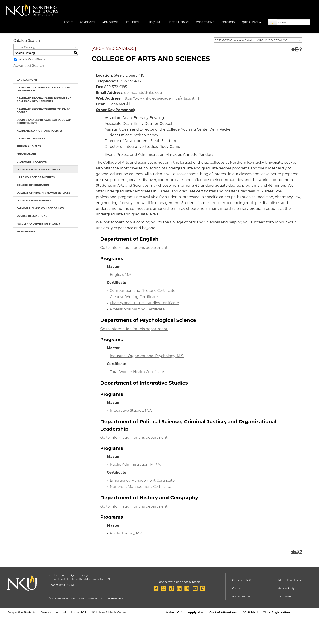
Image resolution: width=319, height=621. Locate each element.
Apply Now (196, 612)
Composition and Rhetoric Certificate (142, 290)
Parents (46, 612)
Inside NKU (78, 612)
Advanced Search (28, 65)
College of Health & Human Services (43, 192)
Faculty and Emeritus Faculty (38, 223)
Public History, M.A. (127, 533)
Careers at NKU (242, 580)
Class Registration (276, 612)
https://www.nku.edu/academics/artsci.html (160, 98)
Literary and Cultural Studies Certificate (144, 303)
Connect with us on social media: (179, 581)
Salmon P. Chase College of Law (40, 208)
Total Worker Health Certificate (137, 372)
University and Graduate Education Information (43, 89)
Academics (87, 22)
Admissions (110, 22)
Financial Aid (26, 154)
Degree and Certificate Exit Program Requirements (44, 121)
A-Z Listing (285, 596)
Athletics (132, 22)
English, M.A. (121, 275)
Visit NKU (250, 612)
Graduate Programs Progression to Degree (43, 111)
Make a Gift (174, 612)
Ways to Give (205, 22)
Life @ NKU (153, 22)
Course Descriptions (32, 215)
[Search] (272, 22)
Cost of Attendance (223, 612)
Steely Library (179, 22)
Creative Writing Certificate (134, 297)
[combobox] (258, 40)
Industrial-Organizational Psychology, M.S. (147, 356)
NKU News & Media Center (108, 612)
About (68, 22)
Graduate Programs (32, 161)
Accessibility (286, 588)
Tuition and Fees (29, 146)
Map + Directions (289, 580)
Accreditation (241, 596)
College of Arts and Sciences (38, 169)
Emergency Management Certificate (142, 480)
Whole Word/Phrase (32, 59)
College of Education (33, 184)
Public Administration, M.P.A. (135, 464)
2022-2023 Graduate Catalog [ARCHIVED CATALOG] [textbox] (251, 40)
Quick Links (251, 22)
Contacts (228, 22)
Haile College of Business (36, 177)
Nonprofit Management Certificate (140, 486)
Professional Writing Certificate (137, 309)
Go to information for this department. (134, 248)
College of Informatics (34, 200)
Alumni (61, 612)
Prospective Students (21, 612)
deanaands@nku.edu (143, 92)
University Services (31, 138)
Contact (237, 588)
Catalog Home (27, 79)
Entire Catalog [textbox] (25, 47)
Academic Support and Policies (40, 130)
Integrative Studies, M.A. (131, 410)
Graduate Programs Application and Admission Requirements (44, 100)
